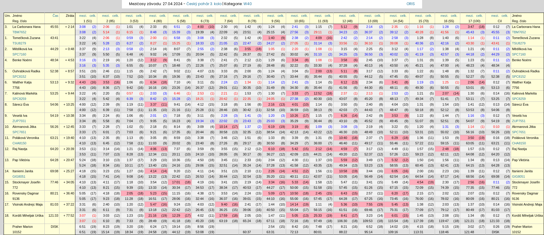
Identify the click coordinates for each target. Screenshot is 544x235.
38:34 (223, 187)
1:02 (130, 126)
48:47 (394, 110)
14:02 (394, 226)
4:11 (201, 171)
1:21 (471, 49)
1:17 (420, 49)
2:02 (446, 193)
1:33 (271, 138)
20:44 (200, 132)
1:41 (471, 104)
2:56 (471, 182)
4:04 (395, 104)
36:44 (318, 121)
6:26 (344, 115)
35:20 (271, 176)
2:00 (153, 38)
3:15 (344, 49)
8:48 (153, 32)
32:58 (271, 110)
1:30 (271, 93)
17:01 (176, 182)
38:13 (318, 110)
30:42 (247, 110)
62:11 (445, 154)
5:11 (344, 71)
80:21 (54, 193)
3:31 (82, 204)
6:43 (344, 193)
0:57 (130, 93)
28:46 (223, 110)
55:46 (394, 143)
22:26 (200, 65)
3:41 (395, 82)
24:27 (271, 43)
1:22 (420, 71)
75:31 (394, 210)
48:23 (470, 65)
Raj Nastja (20, 149)
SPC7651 (19, 132)
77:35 (470, 187)
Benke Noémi (22, 60)
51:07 (419, 121)
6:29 (395, 138)
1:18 (130, 182)
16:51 (153, 198)
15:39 (176, 32)
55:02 (445, 132)
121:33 (54, 215)
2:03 (153, 93)
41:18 (176, 221)
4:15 (420, 226)
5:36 (344, 204)
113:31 (418, 232)
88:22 (343, 232)
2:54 (271, 226)
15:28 (176, 99)
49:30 (419, 87)
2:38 (295, 38)
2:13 (106, 49)
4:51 (295, 171)
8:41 (177, 60)
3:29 (153, 160)
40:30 (318, 99)
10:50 (294, 193)
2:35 (395, 27)
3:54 (153, 182)
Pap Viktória (21, 160)
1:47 (271, 215)
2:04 (271, 160)
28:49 (153, 221)
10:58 (343, 171)
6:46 (177, 93)
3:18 (224, 104)
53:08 (200, 232)
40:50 (271, 210)
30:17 (247, 154)
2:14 (369, 27)
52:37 (368, 154)
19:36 (176, 76)
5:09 (271, 193)
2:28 (224, 115)
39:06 (247, 210)
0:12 (496, 27)
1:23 (471, 60)
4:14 (153, 171)
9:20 (177, 171)
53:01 (470, 87)
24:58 (153, 232)
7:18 (177, 115)
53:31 (419, 132)
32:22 (294, 65)
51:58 (318, 187)
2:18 (153, 126)
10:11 (129, 165)
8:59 (177, 138)
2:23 (446, 171)
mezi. (83, 15)
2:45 (369, 60)
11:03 (153, 143)
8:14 (177, 126)
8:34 (106, 165)
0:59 (130, 38)
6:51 (177, 27)
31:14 (318, 43)
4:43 (82, 82)
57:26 (394, 154)
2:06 (106, 27)
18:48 (176, 65)
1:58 (319, 182)
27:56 (294, 32)
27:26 (223, 143)
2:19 (106, 60)
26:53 (200, 176)
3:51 (82, 71)
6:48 (130, 54)
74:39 (445, 187)
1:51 (248, 138)
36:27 (271, 154)
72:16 (294, 221)
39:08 (394, 43)
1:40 (271, 38)
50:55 (445, 76)
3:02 (471, 226)
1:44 (446, 115)
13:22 (153, 176)
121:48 (469, 232)
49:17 (368, 143)
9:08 (130, 176)
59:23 (419, 154)
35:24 (247, 165)
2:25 (369, 49)
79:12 (445, 210)
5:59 (344, 160)
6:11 (106, 210)
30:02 (294, 54)
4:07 (201, 71)
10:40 (343, 138)
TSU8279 (19, 43)
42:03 (343, 110)
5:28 (106, 43)
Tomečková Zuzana (26, 38)
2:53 (201, 93)
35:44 (318, 76)
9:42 (130, 87)
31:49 (271, 87)
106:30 (342, 221)
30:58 (223, 132)
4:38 (201, 193)
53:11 (470, 99)
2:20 (295, 49)
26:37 (247, 54)
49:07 (419, 76)
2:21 (224, 93)
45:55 (54, 27)
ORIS (410, 3)
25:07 (223, 65)
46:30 (343, 132)
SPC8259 (19, 99)
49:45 (394, 121)
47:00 (445, 65)
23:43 (200, 76)
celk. (92, 15)
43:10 (343, 121)
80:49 (470, 210)
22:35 (247, 99)
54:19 (54, 115)
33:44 (294, 76)
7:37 (177, 149)
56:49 (368, 176)
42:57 (445, 54)
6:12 (344, 82)
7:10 (177, 82)
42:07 (318, 176)
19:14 (176, 226)
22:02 (223, 121)
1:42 (248, 27)
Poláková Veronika (26, 138)
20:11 (176, 154)
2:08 (446, 215)
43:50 (394, 65)
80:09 (470, 198)
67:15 (394, 187)
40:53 (247, 187)
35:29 (294, 121)
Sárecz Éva (21, 104)
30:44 (223, 176)
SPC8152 (19, 76)
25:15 (271, 32)
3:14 (106, 149)
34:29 (294, 143)
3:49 (369, 160)
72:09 (419, 187)
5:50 (106, 54)
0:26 (496, 226)
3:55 (248, 49)
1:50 (420, 160)
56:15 (318, 210)
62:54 (394, 176)
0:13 (496, 104)
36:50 (368, 54)
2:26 (271, 171)
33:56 (343, 43)
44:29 (54, 49)
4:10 (82, 138)
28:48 (271, 65)
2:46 (106, 71)
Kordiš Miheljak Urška (28, 215)
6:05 (395, 171)
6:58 (177, 38)
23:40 (200, 143)
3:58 (344, 60)
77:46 (54, 182)
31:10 (318, 54)
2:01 (153, 115)
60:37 (247, 232)
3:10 (106, 160)
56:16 (470, 132)
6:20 (395, 193)
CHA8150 (19, 143)
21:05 (223, 43)
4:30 (295, 160)
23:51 (247, 32)
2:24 (224, 82)
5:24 (82, 160)
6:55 (130, 65)
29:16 (247, 76)
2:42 (344, 38)
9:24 (177, 204)
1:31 (420, 60)
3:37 (82, 49)
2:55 (201, 49)
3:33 (224, 71)
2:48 (446, 149)
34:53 (200, 187)
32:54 (247, 176)
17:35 (176, 132)
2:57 (369, 193)
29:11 (318, 32)
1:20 (130, 60)
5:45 (395, 204)
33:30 (318, 65)
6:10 (271, 149)
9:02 (153, 54)
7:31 (130, 210)
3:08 (82, 27)
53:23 (368, 165)
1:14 (471, 38)
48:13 (394, 99)
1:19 (420, 82)
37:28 (343, 65)
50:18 (419, 110)
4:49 (395, 149)
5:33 (295, 182)
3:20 (130, 226)
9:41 (177, 104)
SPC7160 (19, 54)
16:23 (176, 121)
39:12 (394, 32)
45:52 (368, 121)
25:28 (200, 110)
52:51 (445, 121)
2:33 (153, 27)
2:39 (106, 104)
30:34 (176, 187)
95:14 (368, 232)
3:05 (153, 138)
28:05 (223, 154)
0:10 (496, 126)
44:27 (271, 187)
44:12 (368, 76)
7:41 (106, 176)
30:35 (247, 87)
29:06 (200, 165)
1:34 (248, 82)
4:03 (201, 204)
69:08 (54, 171)
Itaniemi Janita (23, 171)
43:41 (54, 38)
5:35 (106, 65)
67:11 (271, 221)
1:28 (446, 27)
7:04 (130, 121)
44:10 (271, 198)
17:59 (223, 215)
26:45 (200, 210)
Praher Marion (23, 226)
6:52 (369, 226)
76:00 (419, 198)
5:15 (446, 226)
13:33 (153, 187)
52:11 (394, 132)
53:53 (470, 110)
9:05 (153, 121)
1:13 (130, 138)
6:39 (130, 99)
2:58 (395, 38)
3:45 (224, 160)
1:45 (420, 215)
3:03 (106, 215)
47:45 (394, 76)
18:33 (200, 43)
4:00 (201, 27)
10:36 (176, 160)
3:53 (106, 82)
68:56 (470, 176)
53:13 (54, 82)
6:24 (153, 226)
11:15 (176, 193)
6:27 (130, 43)
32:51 (223, 165)
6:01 (106, 132)
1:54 (446, 104)
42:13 (294, 132)
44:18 (470, 54)
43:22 (318, 132)
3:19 (295, 126)
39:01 (247, 198)
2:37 (344, 93)
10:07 (153, 65)
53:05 (343, 176)
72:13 (294, 232)
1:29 (271, 60)
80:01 (318, 232)
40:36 (419, 43)
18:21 (200, 99)
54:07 (470, 121)
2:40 (369, 104)
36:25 (223, 210)
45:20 (368, 99)
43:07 (343, 99)
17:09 (176, 54)
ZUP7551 (19, 121)
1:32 (471, 71)
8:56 (201, 226)
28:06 (176, 198)
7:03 (130, 132)
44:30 (368, 87)
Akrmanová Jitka (24, 126)
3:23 (106, 171)
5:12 (344, 27)
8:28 (130, 154)
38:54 (271, 132)
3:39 (295, 138)
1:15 (319, 27)
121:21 (469, 221)
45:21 (419, 65)
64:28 (54, 160)
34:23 (343, 32)
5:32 (395, 160)
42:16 (445, 43)
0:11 (496, 38)
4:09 (319, 38)
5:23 (153, 193)
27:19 (247, 65)
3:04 (295, 71)
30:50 (271, 143)
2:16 (271, 104)
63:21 (54, 138)
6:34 (153, 82)
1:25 (446, 82)
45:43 (470, 32)
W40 (247, 3)
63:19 (223, 221)
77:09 (419, 210)
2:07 (446, 93)
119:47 (444, 221)
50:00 (294, 187)
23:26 (176, 87)
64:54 (419, 176)
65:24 (247, 221)
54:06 (54, 104)
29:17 (247, 143)
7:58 (130, 110)
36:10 (368, 43)
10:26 (294, 115)
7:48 (319, 226)
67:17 (445, 176)
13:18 (153, 210)
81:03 (54, 204)
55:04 (294, 210)
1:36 (420, 138)
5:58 (106, 121)
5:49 (395, 182)
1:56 (248, 104)
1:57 (420, 149)
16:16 (153, 87)
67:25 (368, 198)
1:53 (248, 93)
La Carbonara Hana (27, 27)
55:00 (294, 198)
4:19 (201, 182)
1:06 (130, 82)
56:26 (54, 126)
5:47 (344, 182)
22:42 (223, 54)
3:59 (201, 149)
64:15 (470, 165)
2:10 (248, 171)
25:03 (271, 121)
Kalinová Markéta (25, 93)
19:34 (200, 121)
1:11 (319, 204)
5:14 (106, 32)
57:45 (343, 187)
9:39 (130, 187)
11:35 (153, 110)
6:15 (130, 32)
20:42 (223, 99)
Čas (55, 15)
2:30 (224, 27)
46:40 (343, 143)
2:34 (369, 82)
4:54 (420, 182)
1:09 (319, 126)
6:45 (106, 143)
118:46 (444, 232)
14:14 (294, 204)
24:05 (271, 99)
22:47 (247, 43)
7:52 (130, 76)
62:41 (445, 165)
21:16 (176, 110)
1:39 (446, 60)
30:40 (271, 76)
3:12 (395, 49)
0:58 (130, 49)
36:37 (368, 32)
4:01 (295, 104)
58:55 (394, 165)
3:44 (369, 171)
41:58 (294, 165)
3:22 (82, 38)
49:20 (343, 154)
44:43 (368, 110)
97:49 (318, 221)
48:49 (368, 132)
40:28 (419, 32)
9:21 (153, 132)
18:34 (129, 232)
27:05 (294, 43)
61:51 (343, 210)
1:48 (446, 71)
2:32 (224, 38)
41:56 (445, 32)
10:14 (223, 126)
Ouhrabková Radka (26, 71)
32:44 (200, 198)
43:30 (470, 43)
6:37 (106, 76)
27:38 (294, 99)
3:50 (344, 104)
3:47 (471, 27)
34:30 (294, 87)
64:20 (54, 149)
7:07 (106, 154)
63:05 (470, 143)
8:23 (106, 226)
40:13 (368, 65)
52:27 (470, 76)
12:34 (153, 154)
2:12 (248, 60)
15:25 (176, 43)
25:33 (318, 215)
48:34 (54, 60)
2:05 (130, 193)
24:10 (200, 154)
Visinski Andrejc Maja (28, 204)
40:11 (294, 176)
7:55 (369, 204)
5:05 (82, 193)
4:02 (201, 215)
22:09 (223, 32)
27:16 (223, 76)
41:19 (419, 54)
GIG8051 (19, 176)
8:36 (106, 87)
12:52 (318, 93)
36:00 (318, 143)
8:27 (153, 43)
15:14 (105, 232)
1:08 (319, 49)
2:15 (420, 193)
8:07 (177, 49)
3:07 (82, 215)
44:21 (318, 154)
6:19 (271, 126)
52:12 (445, 110)
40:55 (343, 76)
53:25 (54, 93)
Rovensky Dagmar (26, 193)
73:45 (394, 198)
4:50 (201, 160)
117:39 (418, 221)
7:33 (130, 221)
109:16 (393, 232)
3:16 (82, 60)
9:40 (224, 204)
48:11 (394, 87)
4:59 (344, 149)
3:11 (201, 82)
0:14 (496, 93)
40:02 (394, 54)
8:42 (153, 99)
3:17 (369, 71)
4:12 (201, 104)
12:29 (176, 215)
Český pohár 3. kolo (204, 3)
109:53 (368, 221)
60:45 (419, 165)
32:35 (247, 132)
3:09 (201, 126)
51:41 (445, 99)
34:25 (343, 54)
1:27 (130, 171)
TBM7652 (19, 32)
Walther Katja (22, 82)
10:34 (153, 76)
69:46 (368, 210)
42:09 (294, 154)
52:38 (54, 71)
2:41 (295, 27)
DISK (54, 226)
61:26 (368, 187)
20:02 (176, 143)
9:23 (106, 198)
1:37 (248, 126)
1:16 (420, 27)
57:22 (419, 143)
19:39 (200, 32)
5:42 (106, 99)
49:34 (419, 99)
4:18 (82, 171)
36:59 (294, 110)
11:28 (129, 198)
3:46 (224, 138)
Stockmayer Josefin (27, 182)
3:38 (201, 60)
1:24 (271, 27)
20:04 (200, 54)
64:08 (470, 154)
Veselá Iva (20, 115)
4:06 (153, 149)
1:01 (130, 27)
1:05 (271, 49)
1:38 (446, 49)
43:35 (318, 165)
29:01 (223, 87)
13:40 (153, 165)
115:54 (393, 221)
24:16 (176, 165)
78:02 (445, 198)
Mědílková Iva (22, 49)
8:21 (106, 187)
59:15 (445, 143)
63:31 (271, 232)
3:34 (295, 60)
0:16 (496, 138)
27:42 (271, 54)
